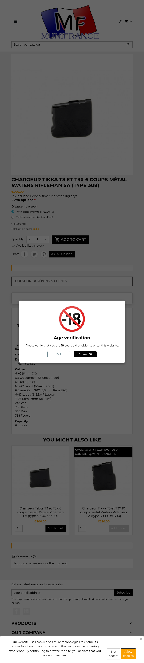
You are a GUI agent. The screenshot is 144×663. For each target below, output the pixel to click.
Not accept (114, 654)
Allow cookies (128, 654)
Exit (58, 354)
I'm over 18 (85, 354)
